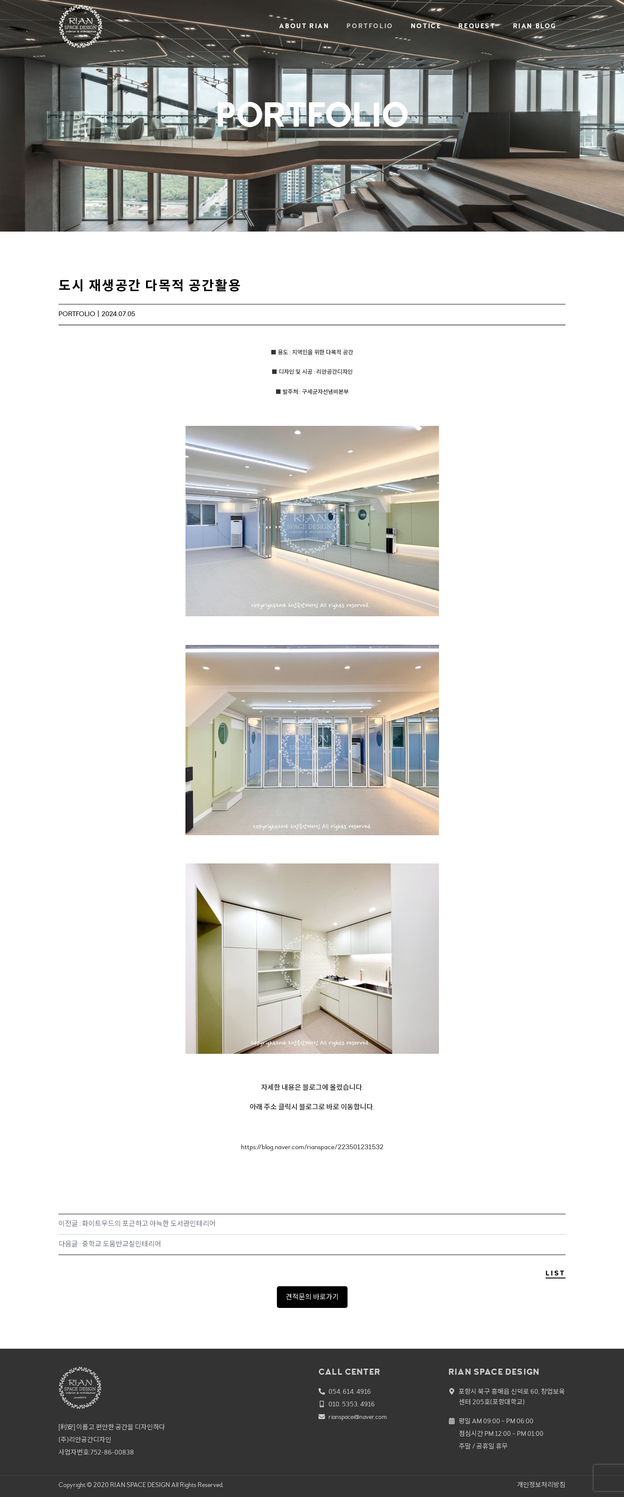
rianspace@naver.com (357, 1417)
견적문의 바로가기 (312, 1297)
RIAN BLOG (535, 26)
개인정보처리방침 (541, 1485)
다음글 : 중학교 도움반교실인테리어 (109, 1244)
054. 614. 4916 (349, 1392)
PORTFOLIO (370, 26)
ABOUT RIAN (304, 26)
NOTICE (426, 26)
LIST (556, 1273)
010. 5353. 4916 (351, 1404)
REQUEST (476, 26)
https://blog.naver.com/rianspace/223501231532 (312, 1147)
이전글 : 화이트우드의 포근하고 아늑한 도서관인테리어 (137, 1223)
